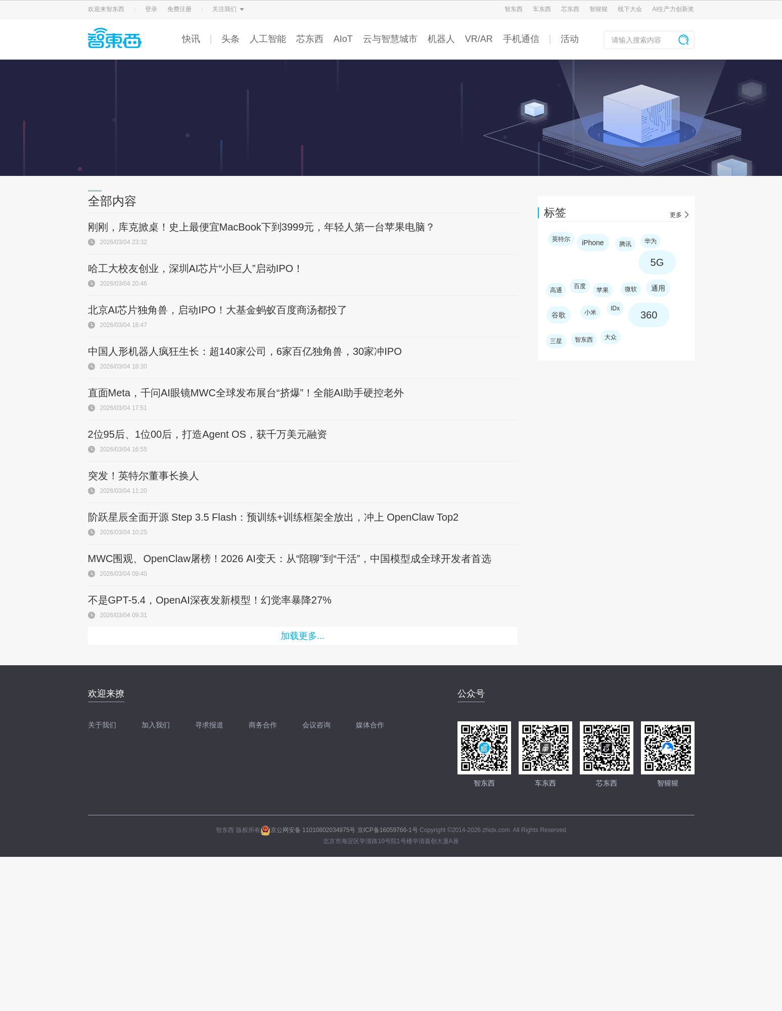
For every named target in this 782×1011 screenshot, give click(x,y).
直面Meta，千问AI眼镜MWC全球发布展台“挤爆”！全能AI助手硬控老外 (246, 392)
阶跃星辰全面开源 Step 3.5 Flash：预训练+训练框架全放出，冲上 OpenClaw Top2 (273, 517)
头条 (230, 39)
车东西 (542, 9)
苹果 (602, 290)
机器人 (441, 39)
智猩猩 (598, 9)
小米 (590, 312)
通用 (658, 288)
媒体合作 (370, 724)
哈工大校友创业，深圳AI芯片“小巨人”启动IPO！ (196, 268)
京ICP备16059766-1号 (387, 830)
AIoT (343, 39)
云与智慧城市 (390, 39)
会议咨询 (316, 724)
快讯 (191, 39)
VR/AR (479, 39)
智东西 (513, 9)
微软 (631, 289)
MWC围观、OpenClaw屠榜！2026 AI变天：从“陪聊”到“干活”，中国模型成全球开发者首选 (290, 558)
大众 (611, 337)
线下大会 (630, 9)
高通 (556, 290)
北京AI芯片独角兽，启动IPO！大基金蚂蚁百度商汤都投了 (217, 309)
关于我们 (102, 724)
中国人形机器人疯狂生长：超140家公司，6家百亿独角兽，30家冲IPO (245, 351)
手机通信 (521, 39)
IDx (615, 308)
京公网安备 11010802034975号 (308, 830)
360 (648, 314)
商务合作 (263, 724)
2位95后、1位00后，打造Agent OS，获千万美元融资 (207, 434)
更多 (676, 214)
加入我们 (156, 724)
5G (657, 262)
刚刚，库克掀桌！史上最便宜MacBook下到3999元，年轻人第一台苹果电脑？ (262, 227)
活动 (570, 39)
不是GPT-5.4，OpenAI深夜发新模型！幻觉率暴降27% (210, 600)
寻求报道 (209, 724)
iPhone (593, 243)
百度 (580, 286)
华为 (651, 241)
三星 (556, 341)
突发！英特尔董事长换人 (143, 475)
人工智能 (268, 39)
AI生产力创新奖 (673, 9)
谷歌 (558, 315)
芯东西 (570, 9)
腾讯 (625, 244)
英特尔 (561, 239)
